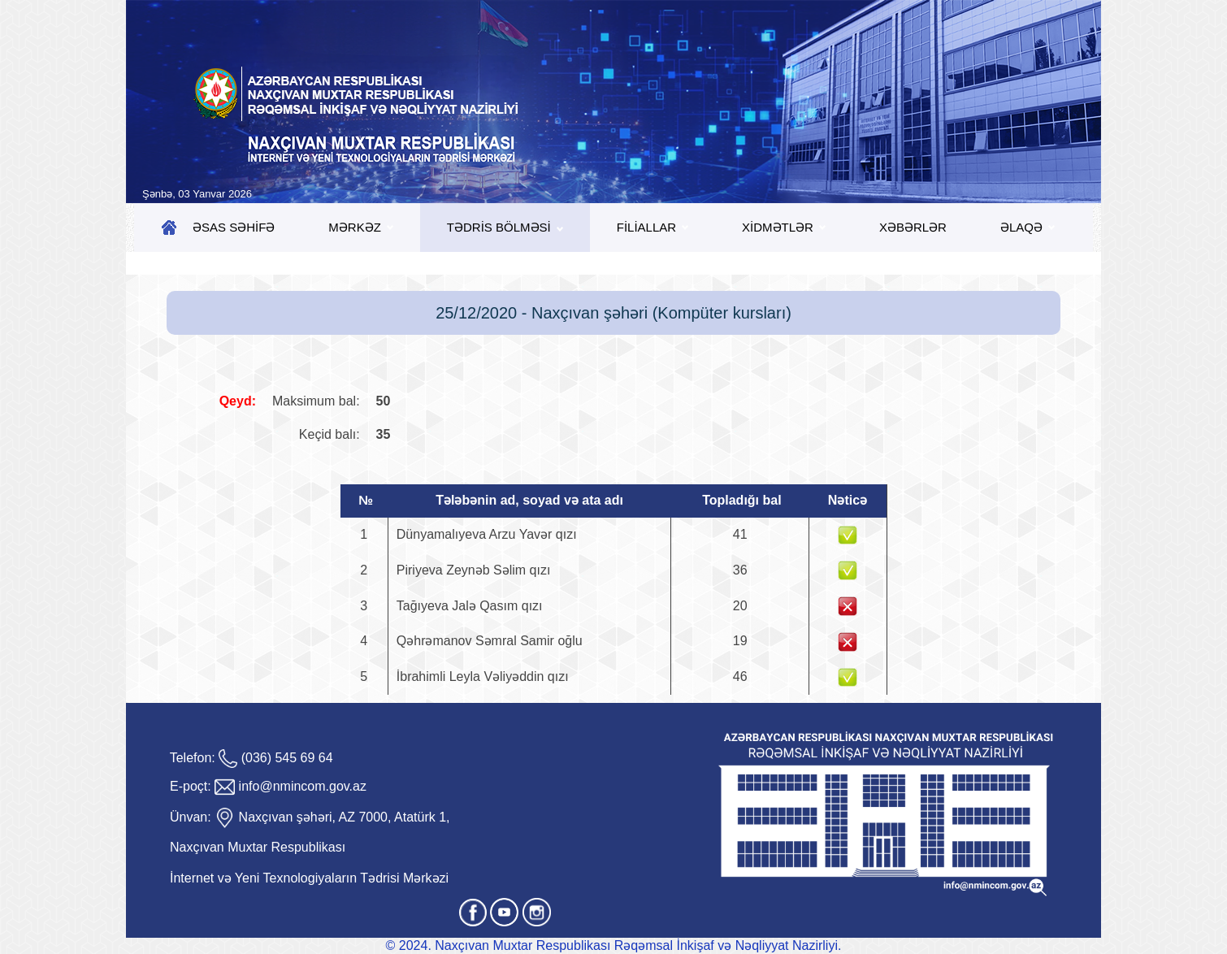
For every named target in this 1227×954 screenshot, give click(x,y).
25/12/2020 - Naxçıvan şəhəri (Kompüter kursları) (613, 313)
